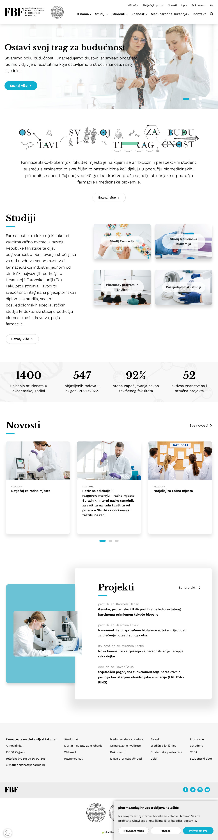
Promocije (197, 739)
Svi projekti (187, 587)
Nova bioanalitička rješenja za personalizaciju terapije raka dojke (140, 653)
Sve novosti (199, 425)
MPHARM (133, 5)
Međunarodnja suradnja (126, 739)
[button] (186, 99)
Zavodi (155, 739)
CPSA (193, 752)
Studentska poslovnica (166, 752)
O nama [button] (83, 14)
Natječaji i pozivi (153, 5)
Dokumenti (198, 5)
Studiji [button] (100, 14)
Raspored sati (73, 758)
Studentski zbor (201, 758)
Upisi (184, 5)
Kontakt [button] (199, 14)
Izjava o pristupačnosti (126, 758)
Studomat (71, 739)
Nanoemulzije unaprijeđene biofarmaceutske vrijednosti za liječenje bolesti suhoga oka (142, 632)
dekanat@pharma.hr (31, 765)
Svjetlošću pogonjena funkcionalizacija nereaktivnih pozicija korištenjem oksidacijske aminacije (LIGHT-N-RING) (141, 677)
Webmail (70, 752)
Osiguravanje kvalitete (125, 745)
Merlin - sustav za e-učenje (83, 745)
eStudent (196, 745)
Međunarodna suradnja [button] (169, 14)
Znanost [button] (138, 14)
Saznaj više (20, 85)
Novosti (172, 5)
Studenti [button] (118, 14)
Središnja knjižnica (163, 745)
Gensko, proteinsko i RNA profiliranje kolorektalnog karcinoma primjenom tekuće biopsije (139, 611)
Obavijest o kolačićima (147, 820)
